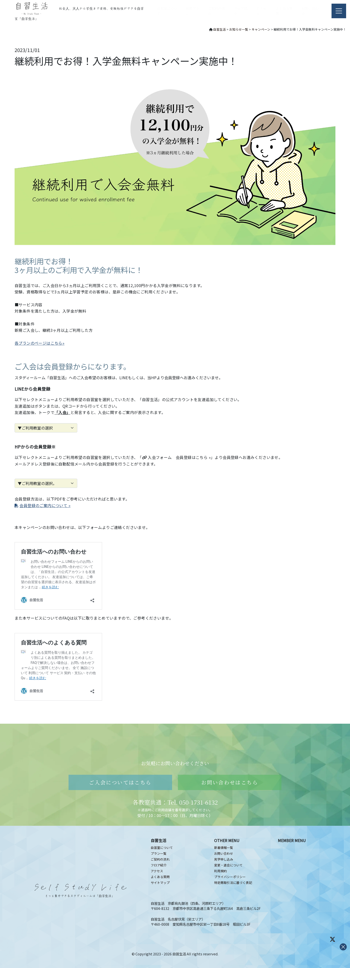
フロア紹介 (158, 865)
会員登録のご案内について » (42, 505)
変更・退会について (228, 865)
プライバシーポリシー (230, 876)
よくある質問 (160, 876)
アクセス (157, 871)
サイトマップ (160, 882)
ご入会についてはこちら (120, 782)
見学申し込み (223, 859)
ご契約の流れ (160, 859)
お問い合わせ (223, 853)
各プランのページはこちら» (39, 343)
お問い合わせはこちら (229, 782)
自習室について (162, 847)
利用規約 (220, 871)
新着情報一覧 (223, 847)
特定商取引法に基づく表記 (233, 882)
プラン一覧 (158, 853)
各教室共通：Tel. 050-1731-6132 (175, 802)
